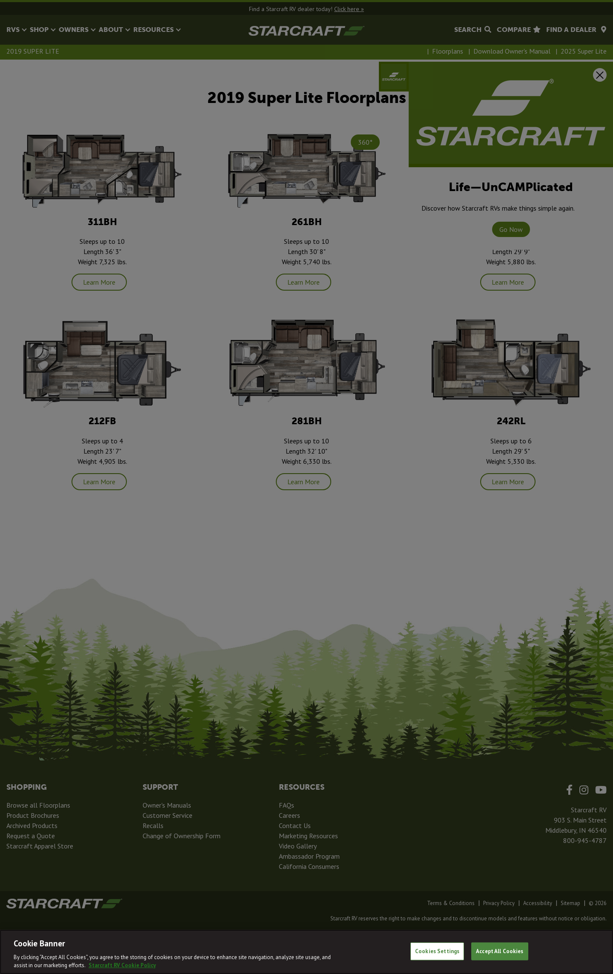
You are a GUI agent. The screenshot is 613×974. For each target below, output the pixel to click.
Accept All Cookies (499, 951)
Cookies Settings (437, 951)
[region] (306, 952)
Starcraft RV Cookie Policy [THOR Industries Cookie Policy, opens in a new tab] (122, 965)
